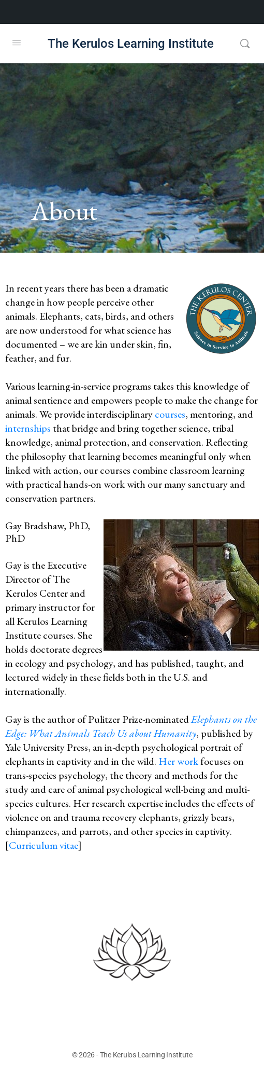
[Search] (245, 43)
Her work (178, 761)
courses (170, 414)
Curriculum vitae (43, 845)
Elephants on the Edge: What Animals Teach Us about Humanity (131, 726)
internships (29, 428)
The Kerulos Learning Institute (131, 44)
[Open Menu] (16, 42)
